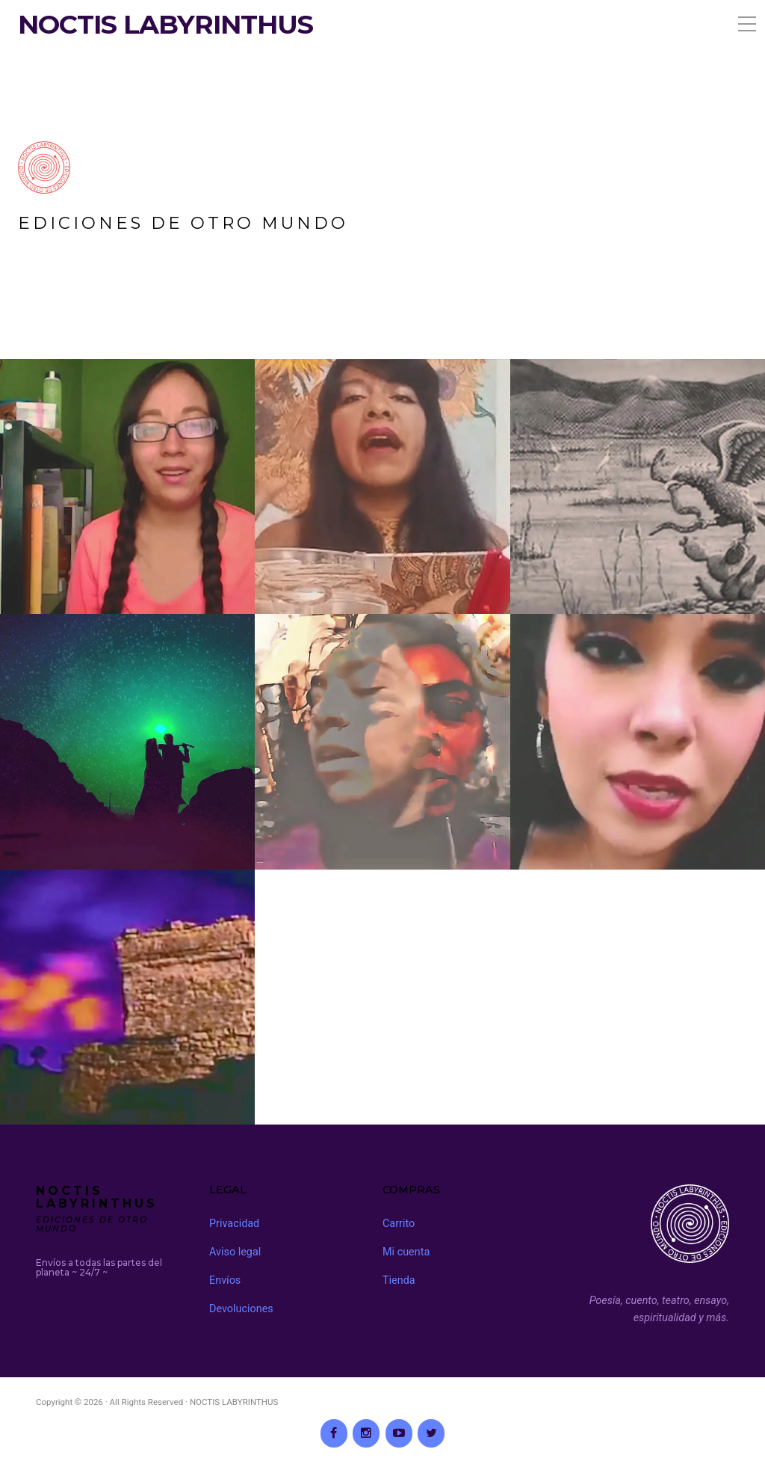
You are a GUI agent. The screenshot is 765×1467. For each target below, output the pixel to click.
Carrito (398, 1223)
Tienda (398, 1280)
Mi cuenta (406, 1252)
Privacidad (234, 1223)
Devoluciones (241, 1309)
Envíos (225, 1280)
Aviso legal (235, 1252)
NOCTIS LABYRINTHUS (165, 24)
